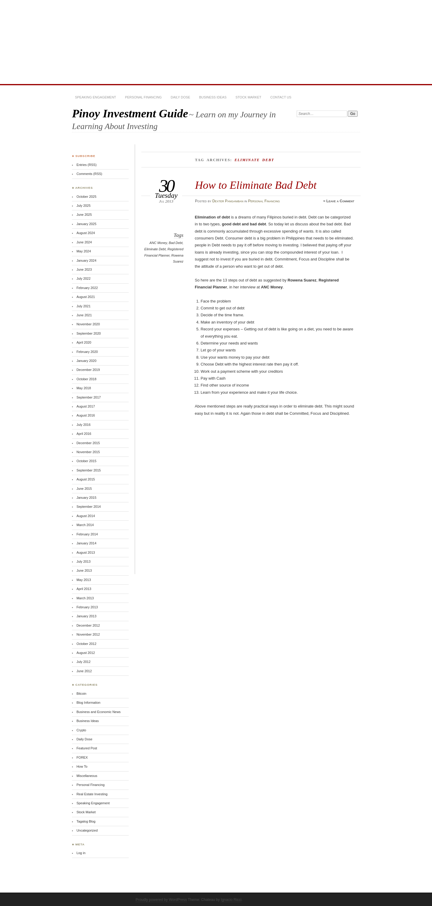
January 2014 (86, 543)
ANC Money (158, 243)
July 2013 (83, 561)
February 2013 (87, 607)
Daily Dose (180, 97)
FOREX (82, 757)
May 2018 (83, 388)
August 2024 (85, 233)
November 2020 (88, 324)
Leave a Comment (340, 201)
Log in (81, 853)
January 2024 (86, 260)
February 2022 (87, 288)
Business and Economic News (98, 712)
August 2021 (85, 297)
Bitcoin (81, 693)
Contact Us (280, 97)
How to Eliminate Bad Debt (255, 185)
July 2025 (83, 205)
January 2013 (86, 616)
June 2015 (84, 488)
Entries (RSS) (86, 165)
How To (81, 766)
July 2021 (83, 306)
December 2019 (88, 370)
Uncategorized (87, 830)
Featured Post (86, 748)
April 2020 (83, 342)
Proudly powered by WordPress (161, 900)
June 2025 (84, 214)
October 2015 (86, 461)
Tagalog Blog (85, 821)
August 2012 (85, 653)
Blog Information (88, 702)
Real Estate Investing (91, 794)
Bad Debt (176, 243)
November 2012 (88, 634)
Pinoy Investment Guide (130, 113)
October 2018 (86, 379)
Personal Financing (143, 97)
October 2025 (86, 196)
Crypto (81, 730)
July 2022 (83, 278)
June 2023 (84, 269)
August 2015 (85, 479)
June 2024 (84, 242)
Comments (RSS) (89, 174)
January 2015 (86, 497)
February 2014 (87, 534)
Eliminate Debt (155, 249)
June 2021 (84, 315)
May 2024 (83, 251)
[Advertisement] (216, 42)
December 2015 (88, 443)
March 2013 (85, 598)
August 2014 (85, 516)
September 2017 (88, 397)
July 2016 (83, 424)
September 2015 (88, 470)
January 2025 (86, 224)
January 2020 (86, 361)
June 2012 (84, 671)
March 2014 (85, 525)
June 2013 (84, 570)
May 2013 (83, 580)
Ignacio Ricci (231, 900)
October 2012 (86, 644)
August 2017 (85, 406)
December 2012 (88, 625)
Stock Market (248, 97)
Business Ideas (212, 97)
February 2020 (87, 352)
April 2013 (83, 589)
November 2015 (88, 452)
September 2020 (88, 333)
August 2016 (85, 415)
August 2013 (85, 552)
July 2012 (83, 662)
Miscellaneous (86, 776)
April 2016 (83, 433)
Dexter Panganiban (227, 201)
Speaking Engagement (95, 97)
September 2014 (88, 506)
